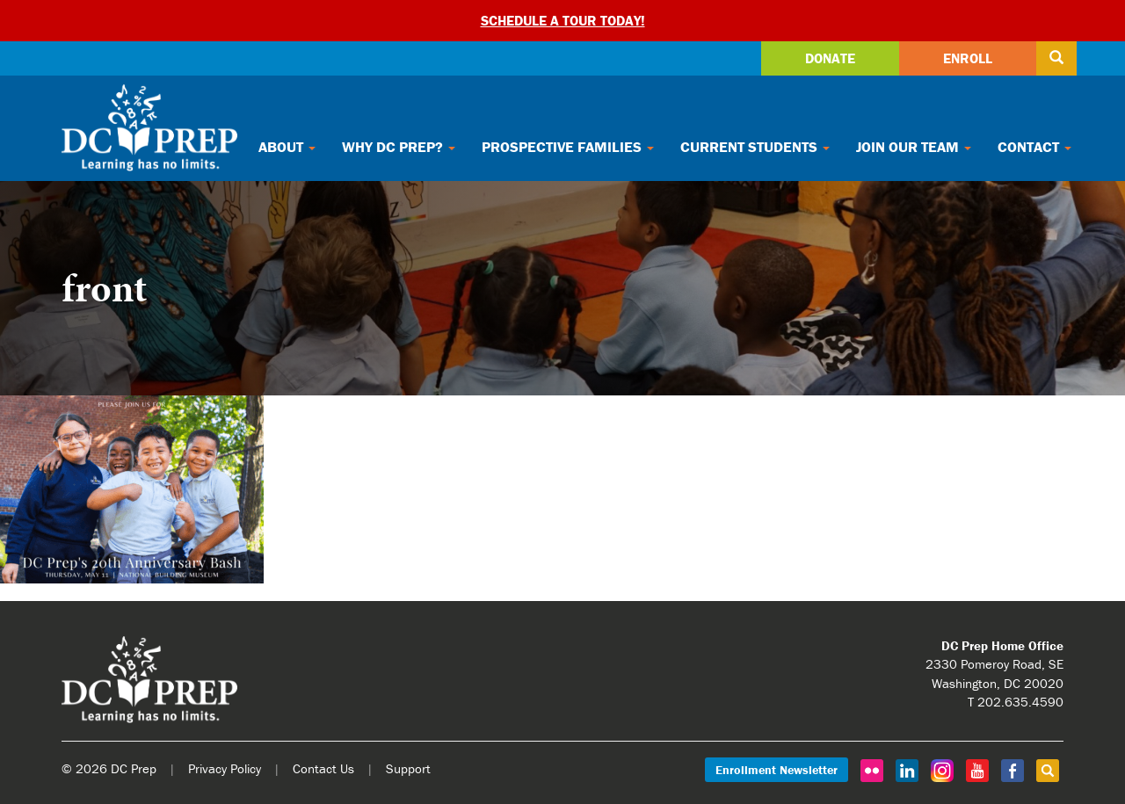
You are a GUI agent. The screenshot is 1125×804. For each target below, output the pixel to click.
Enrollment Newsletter (776, 770)
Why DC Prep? (398, 146)
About (287, 146)
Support (408, 768)
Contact (1034, 146)
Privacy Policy (224, 768)
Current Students (755, 146)
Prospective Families (568, 146)
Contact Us (323, 768)
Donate (830, 58)
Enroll (967, 58)
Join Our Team (913, 146)
